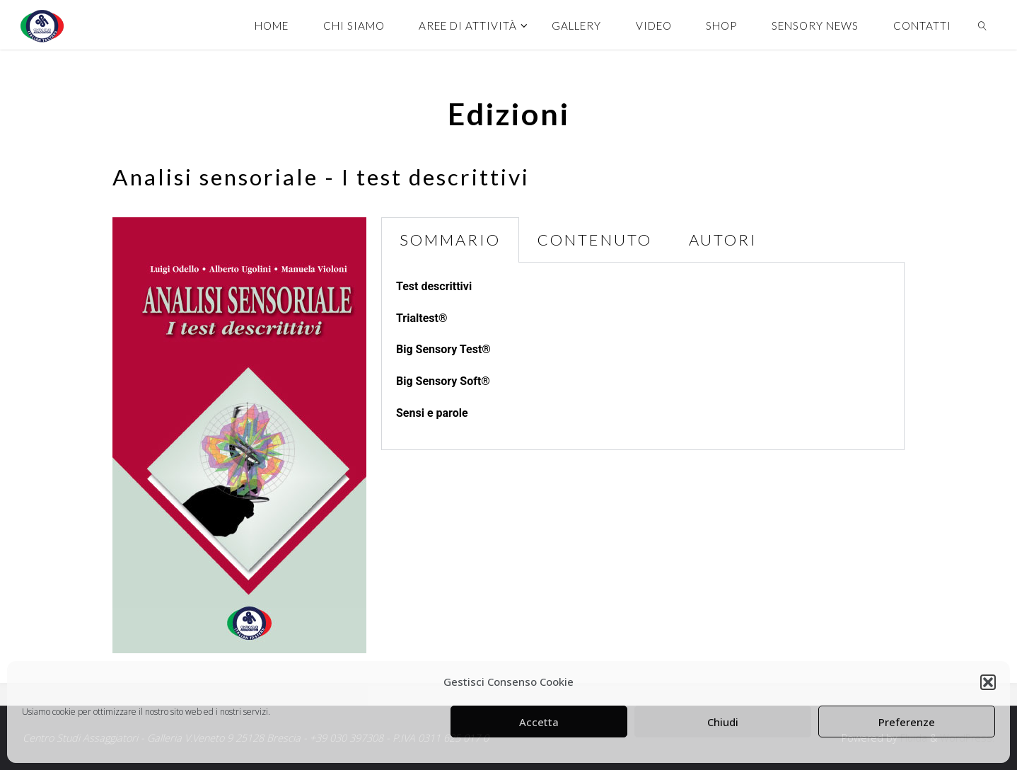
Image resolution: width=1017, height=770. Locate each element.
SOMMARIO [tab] (450, 239)
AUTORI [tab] (723, 239)
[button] (988, 682)
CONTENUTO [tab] (594, 239)
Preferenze (906, 722)
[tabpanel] (643, 356)
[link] (982, 25)
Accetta (539, 722)
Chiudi (722, 722)
